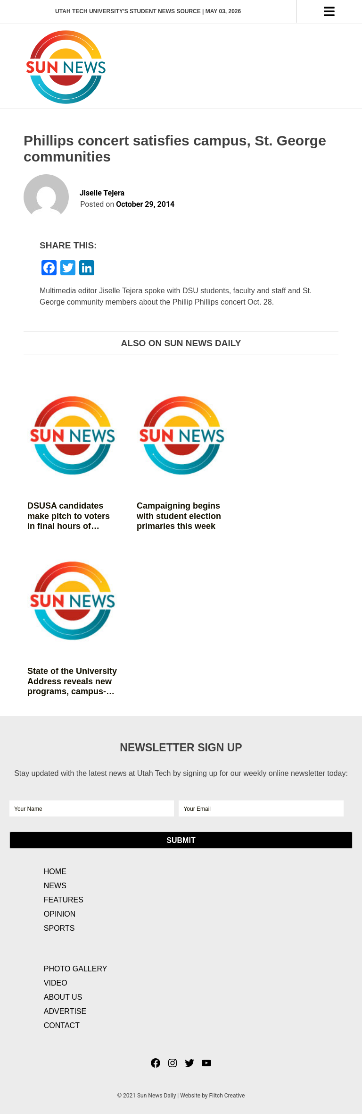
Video (55, 983)
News (55, 886)
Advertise (65, 1011)
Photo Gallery (75, 969)
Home (55, 871)
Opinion (60, 914)
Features (63, 900)
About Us (63, 997)
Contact (62, 1025)
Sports (59, 928)
